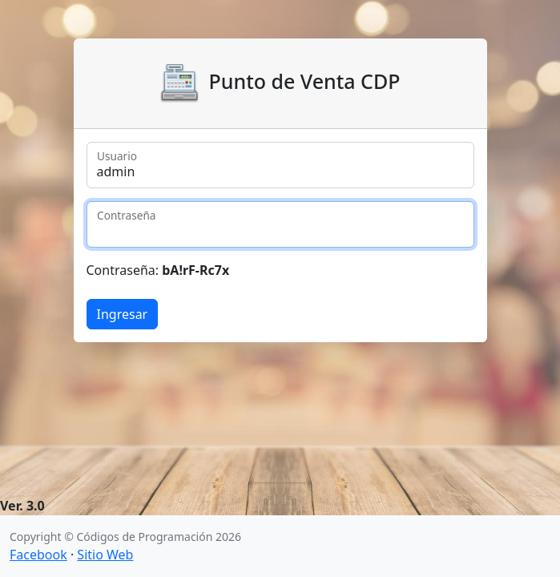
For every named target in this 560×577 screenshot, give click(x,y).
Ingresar (122, 314)
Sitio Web (105, 554)
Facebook (38, 554)
